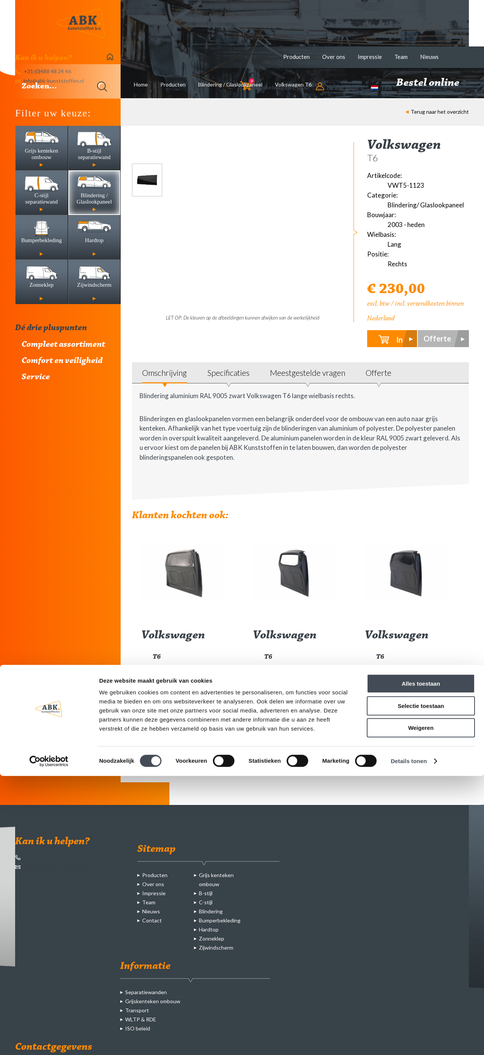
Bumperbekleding (219, 920)
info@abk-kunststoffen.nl (56, 866)
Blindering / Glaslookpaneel (230, 84)
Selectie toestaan (421, 985)
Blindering (211, 911)
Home (141, 84)
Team (401, 56)
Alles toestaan (421, 962)
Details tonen (409, 1040)
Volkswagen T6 (293, 84)
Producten (296, 56)
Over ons (333, 56)
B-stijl (206, 893)
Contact (152, 920)
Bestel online (432, 83)
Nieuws (429, 56)
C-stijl (206, 902)
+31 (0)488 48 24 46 (48, 856)
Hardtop (209, 929)
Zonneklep (211, 938)
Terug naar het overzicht (437, 111)
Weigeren (420, 1007)
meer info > (207, 729)
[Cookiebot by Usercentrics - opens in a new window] (49, 1040)
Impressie (370, 56)
